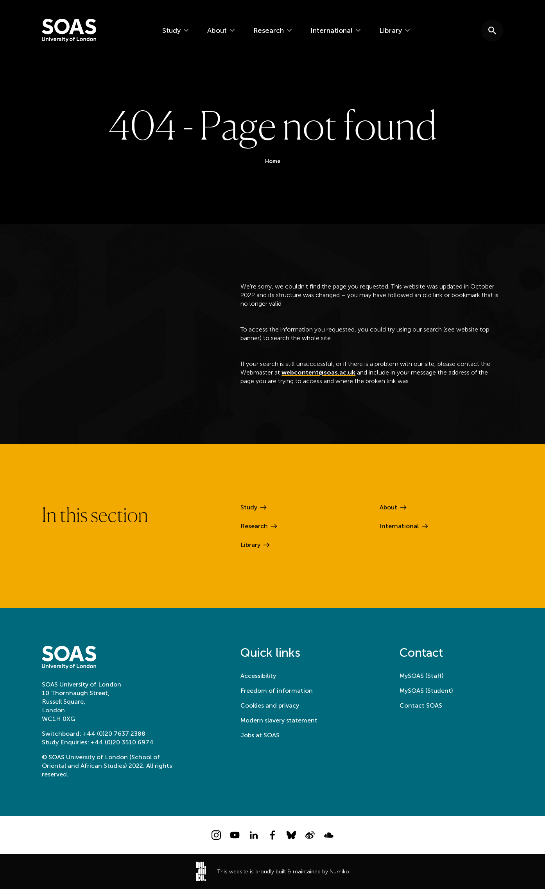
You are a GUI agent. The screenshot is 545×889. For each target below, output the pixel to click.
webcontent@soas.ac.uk (318, 374)
